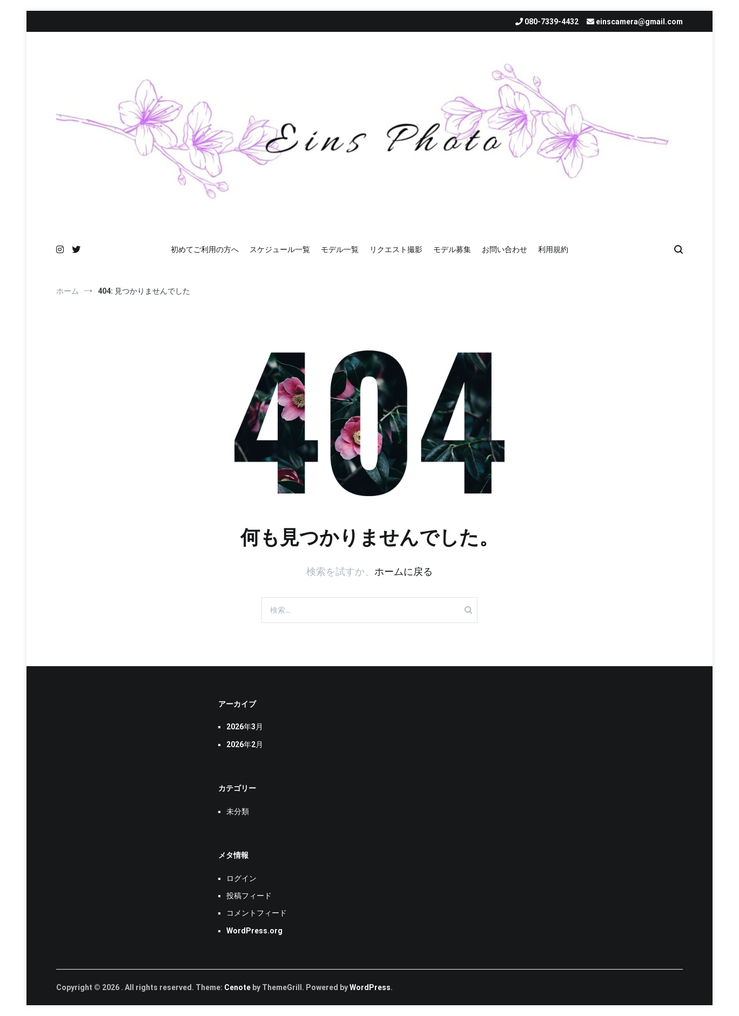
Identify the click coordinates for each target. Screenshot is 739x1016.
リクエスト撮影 (396, 249)
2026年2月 (244, 744)
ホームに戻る (403, 571)
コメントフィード (256, 913)
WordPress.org (254, 930)
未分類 (237, 811)
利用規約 (553, 249)
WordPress (370, 987)
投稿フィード (249, 895)
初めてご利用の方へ (205, 249)
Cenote (237, 987)
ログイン (241, 878)
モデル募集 (452, 249)
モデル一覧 (340, 249)
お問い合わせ (504, 249)
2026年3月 (244, 726)
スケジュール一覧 (280, 249)
